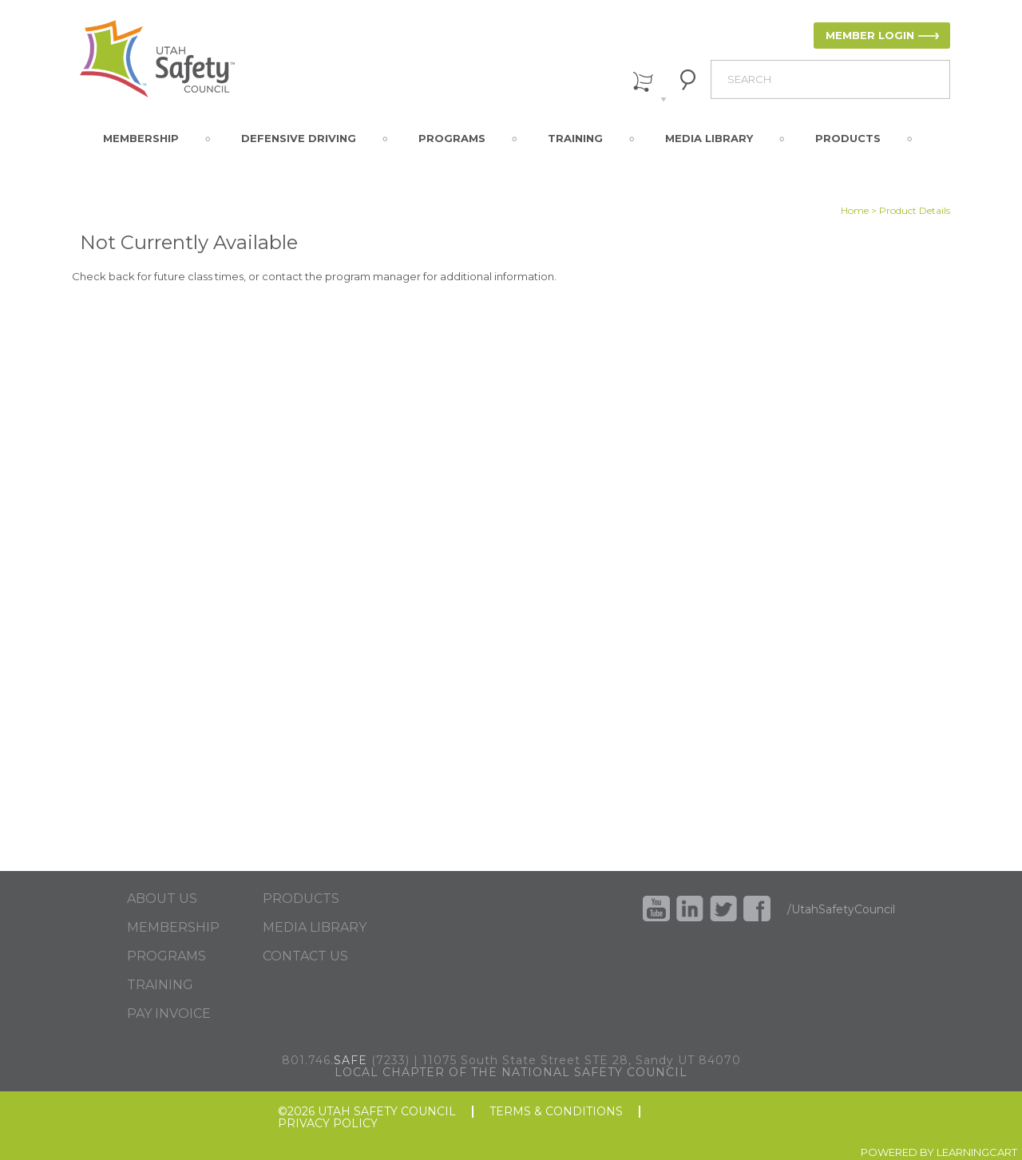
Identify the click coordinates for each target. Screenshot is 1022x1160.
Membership (141, 138)
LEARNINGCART (977, 1152)
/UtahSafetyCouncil (841, 909)
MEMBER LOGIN (870, 35)
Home (855, 210)
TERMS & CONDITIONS (556, 1112)
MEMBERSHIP (173, 927)
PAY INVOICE (169, 1014)
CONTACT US (305, 956)
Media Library (709, 138)
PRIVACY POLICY (328, 1124)
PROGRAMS (166, 956)
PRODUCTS (301, 899)
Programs (451, 138)
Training (575, 138)
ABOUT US (162, 899)
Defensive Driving (298, 138)
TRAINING (160, 985)
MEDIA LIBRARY (314, 927)
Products (848, 138)
